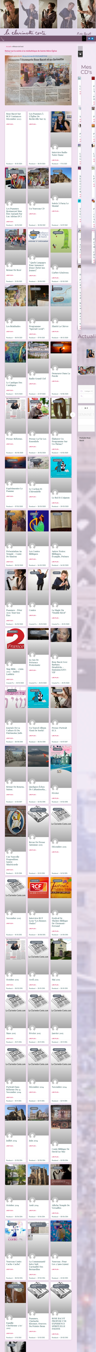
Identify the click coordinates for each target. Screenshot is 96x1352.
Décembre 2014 (36, 1086)
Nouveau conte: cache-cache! (14, 1262)
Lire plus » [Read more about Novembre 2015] (10, 923)
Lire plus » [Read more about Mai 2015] (55, 985)
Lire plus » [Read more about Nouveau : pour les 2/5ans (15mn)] (55, 1269)
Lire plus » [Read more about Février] (55, 798)
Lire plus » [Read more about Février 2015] (32, 1038)
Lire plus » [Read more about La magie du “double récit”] (55, 618)
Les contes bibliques (34, 552)
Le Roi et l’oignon (61, 497)
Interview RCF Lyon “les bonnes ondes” (37, 921)
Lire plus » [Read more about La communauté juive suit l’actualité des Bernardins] (32, 1274)
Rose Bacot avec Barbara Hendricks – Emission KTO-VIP (59, 667)
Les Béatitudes (13, 326)
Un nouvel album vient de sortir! (37, 729)
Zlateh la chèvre (60, 326)
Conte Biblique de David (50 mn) (60, 1150)
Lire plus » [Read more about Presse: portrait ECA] (55, 736)
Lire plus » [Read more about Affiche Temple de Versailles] (55, 1213)
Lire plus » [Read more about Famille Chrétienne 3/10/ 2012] (10, 1333)
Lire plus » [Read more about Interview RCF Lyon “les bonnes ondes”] (32, 928)
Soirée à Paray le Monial (60, 204)
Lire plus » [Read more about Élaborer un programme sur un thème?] (55, 449)
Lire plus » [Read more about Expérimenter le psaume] (10, 496)
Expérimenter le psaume (14, 489)
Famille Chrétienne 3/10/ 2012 (14, 1325)
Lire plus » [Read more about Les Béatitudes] (10, 331)
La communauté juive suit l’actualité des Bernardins (37, 1265)
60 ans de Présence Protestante (34, 662)
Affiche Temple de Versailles (61, 1206)
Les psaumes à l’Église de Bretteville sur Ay (37, 116)
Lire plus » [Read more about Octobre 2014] (10, 1210)
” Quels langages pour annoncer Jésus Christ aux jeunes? (37, 266)
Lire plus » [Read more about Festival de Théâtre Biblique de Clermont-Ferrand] (55, 931)
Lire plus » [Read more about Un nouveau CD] (32, 214)
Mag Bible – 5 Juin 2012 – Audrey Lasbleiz (14, 671)
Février (55, 792)
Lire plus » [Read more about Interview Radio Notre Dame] (55, 160)
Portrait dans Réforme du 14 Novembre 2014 (13, 1089)
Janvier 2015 (57, 1033)
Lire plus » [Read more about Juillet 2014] (10, 1146)
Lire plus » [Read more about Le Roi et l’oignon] (55, 503)
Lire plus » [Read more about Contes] (32, 615)
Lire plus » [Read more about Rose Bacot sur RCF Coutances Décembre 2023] (10, 124)
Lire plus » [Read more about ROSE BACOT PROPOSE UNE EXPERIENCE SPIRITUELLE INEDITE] (55, 1334)
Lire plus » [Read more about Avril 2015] (32, 985)
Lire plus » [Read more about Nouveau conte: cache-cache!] (10, 1269)
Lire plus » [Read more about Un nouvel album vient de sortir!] (32, 736)
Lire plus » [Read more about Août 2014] (32, 1210)
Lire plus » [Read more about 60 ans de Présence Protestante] (32, 670)
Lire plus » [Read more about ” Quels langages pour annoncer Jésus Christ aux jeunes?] (32, 275)
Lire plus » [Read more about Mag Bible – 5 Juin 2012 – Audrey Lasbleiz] (10, 679)
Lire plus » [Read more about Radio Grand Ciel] (32, 384)
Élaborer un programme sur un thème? (59, 441)
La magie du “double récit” (59, 611)
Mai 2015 (56, 979)
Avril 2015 (33, 979)
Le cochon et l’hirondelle (35, 490)
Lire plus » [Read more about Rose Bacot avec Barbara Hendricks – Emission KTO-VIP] (55, 677)
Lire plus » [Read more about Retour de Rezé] (10, 275)
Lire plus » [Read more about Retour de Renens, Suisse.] (10, 794)
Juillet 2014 (11, 1140)
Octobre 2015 (12, 979)
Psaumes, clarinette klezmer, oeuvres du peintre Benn (37, 1322)
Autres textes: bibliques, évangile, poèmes (60, 554)
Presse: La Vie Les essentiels (37, 440)
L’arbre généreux (60, 272)
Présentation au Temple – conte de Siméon (14, 554)
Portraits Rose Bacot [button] (84, 439)
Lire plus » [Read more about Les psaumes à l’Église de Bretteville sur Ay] (32, 124)
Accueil (8, 46)
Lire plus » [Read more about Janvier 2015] (55, 1038)
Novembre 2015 (13, 918)
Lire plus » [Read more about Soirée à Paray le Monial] (55, 211)
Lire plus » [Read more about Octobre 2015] (10, 985)
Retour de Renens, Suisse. (15, 788)
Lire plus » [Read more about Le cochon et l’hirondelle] (32, 497)
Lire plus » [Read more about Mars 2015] (10, 1038)
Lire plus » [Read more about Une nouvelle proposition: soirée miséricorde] (10, 870)
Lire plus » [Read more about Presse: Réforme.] (10, 444)
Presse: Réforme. (14, 438)
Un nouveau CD (36, 208)
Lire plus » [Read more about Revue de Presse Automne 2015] (32, 850)
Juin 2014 (33, 1140)
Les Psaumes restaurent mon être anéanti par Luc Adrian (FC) (14, 212)
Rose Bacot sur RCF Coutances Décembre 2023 (13, 116)
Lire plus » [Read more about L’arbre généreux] (55, 278)
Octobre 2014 (12, 1205)
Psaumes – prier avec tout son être (14, 613)
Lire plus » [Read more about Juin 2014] (32, 1146)
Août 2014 (33, 1205)
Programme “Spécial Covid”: (37, 327)
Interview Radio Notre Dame (59, 153)
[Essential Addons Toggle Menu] (84, 38)
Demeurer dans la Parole (61, 374)
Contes (32, 610)
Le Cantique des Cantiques (14, 383)
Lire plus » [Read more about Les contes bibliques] (32, 559)
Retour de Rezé (13, 269)
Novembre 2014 (59, 1086)
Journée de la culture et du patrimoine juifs (14, 730)
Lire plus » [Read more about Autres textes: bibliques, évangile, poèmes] (55, 562)
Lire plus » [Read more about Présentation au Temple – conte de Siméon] (10, 562)
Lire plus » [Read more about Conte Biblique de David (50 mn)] (55, 1157)
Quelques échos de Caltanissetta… (37, 788)
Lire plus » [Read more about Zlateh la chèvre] (55, 331)
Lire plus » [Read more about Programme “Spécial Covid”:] (32, 334)
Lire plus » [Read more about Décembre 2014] (32, 1092)
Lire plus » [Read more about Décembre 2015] (55, 852)
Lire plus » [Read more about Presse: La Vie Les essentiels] (32, 446)
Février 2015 (35, 1033)
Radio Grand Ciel (37, 378)
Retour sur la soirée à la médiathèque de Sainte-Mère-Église (31, 51)
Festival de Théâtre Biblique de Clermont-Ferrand (60, 922)
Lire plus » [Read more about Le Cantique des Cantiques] (10, 390)
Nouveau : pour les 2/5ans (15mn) (60, 1262)
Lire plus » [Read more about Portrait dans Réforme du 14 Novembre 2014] (10, 1097)
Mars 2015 (11, 1033)
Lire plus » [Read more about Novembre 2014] (55, 1092)
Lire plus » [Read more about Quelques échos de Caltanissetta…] (32, 794)
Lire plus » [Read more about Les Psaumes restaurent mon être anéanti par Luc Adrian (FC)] (10, 221)
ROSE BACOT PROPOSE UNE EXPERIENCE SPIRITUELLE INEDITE (59, 1323)
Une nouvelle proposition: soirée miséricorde (12, 860)
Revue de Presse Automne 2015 (37, 843)
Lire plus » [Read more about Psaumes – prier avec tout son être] (10, 620)
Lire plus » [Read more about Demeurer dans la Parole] (55, 381)
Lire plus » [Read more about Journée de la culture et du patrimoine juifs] (10, 738)
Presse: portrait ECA (59, 729)
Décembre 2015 (59, 846)
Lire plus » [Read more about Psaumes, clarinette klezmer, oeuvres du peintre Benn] (32, 1331)
